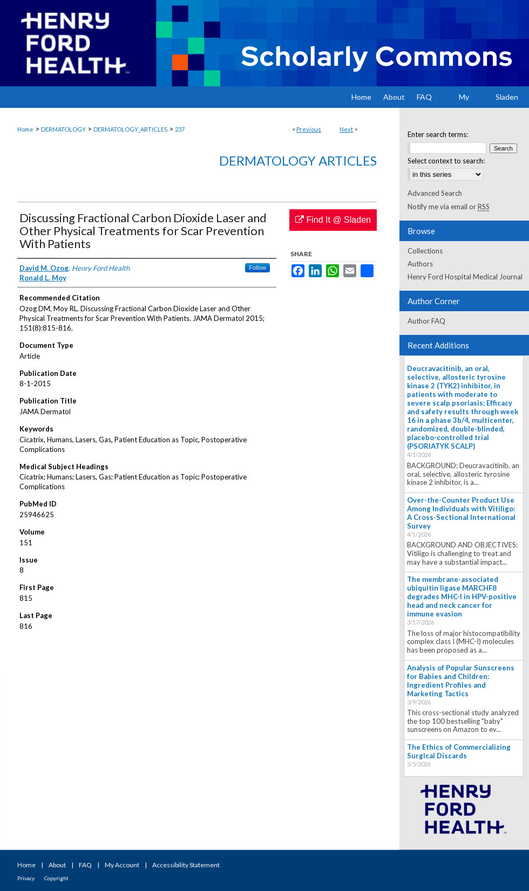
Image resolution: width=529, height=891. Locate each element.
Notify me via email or (449, 206)
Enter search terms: (438, 134)
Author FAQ (426, 321)
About (57, 865)
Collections (425, 250)
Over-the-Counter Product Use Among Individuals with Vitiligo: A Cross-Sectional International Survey (461, 513)
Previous (308, 129)
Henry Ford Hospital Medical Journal (465, 276)
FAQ (85, 865)
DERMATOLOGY (63, 129)
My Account (122, 865)
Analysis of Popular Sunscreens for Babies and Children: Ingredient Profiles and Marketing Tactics (460, 680)
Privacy (26, 878)
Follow (257, 267)
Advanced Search (435, 193)
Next (346, 129)
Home (25, 129)
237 (180, 129)
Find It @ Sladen (333, 219)
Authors (420, 263)
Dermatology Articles (298, 160)
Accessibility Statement (186, 865)
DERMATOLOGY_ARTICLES (130, 129)
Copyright (56, 878)
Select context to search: (446, 160)
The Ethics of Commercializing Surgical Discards (459, 751)
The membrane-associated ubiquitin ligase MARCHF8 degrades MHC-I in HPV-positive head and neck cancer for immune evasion (462, 596)
